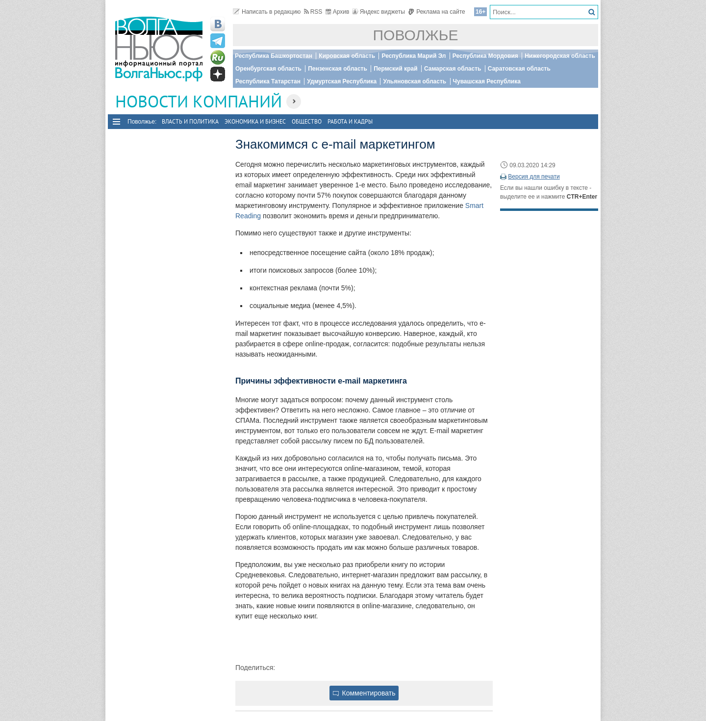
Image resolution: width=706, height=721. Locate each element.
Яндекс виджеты (379, 11)
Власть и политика (190, 121)
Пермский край (395, 68)
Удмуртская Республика (342, 81)
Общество (307, 121)
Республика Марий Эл (413, 55)
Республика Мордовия (485, 55)
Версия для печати (533, 176)
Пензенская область (337, 68)
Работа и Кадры (350, 121)
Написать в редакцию (267, 11)
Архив (338, 11)
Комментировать (364, 693)
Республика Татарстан (268, 81)
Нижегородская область (560, 55)
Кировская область (347, 55)
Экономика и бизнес (255, 121)
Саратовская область (519, 68)
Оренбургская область (268, 68)
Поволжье (415, 35)
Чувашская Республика (487, 81)
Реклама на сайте (436, 11)
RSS (313, 11)
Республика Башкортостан (273, 55)
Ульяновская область (414, 81)
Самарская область (452, 68)
